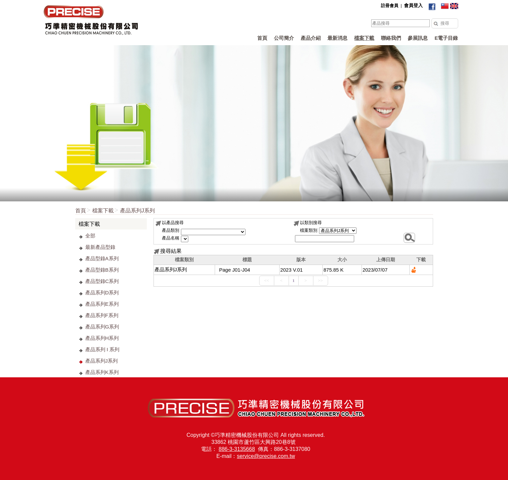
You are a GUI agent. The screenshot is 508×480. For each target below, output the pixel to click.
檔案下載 (103, 210)
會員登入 (413, 5)
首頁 (80, 210)
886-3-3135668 (237, 449)
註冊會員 (389, 5)
